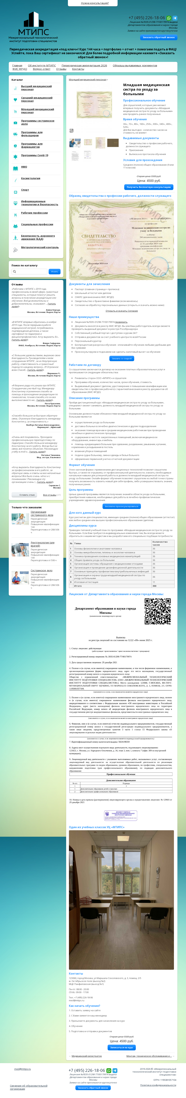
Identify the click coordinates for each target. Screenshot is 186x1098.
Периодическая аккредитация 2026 (84, 65)
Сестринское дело (41, 570)
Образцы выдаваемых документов (135, 65)
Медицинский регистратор (87, 1056)
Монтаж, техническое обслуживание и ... (149, 1056)
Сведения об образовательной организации (28, 1087)
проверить (121, 322)
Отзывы (61, 69)
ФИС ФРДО (19, 69)
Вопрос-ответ (41, 69)
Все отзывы (49, 494)
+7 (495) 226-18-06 (147, 17)
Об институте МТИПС (42, 65)
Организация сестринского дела (42, 513)
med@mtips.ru (22, 1069)
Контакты (78, 69)
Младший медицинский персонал (87, 79)
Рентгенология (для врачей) (42, 544)
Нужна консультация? (95, 3)
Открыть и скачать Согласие (122, 310)
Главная (17, 65)
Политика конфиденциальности (158, 1085)
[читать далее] (19, 339)
